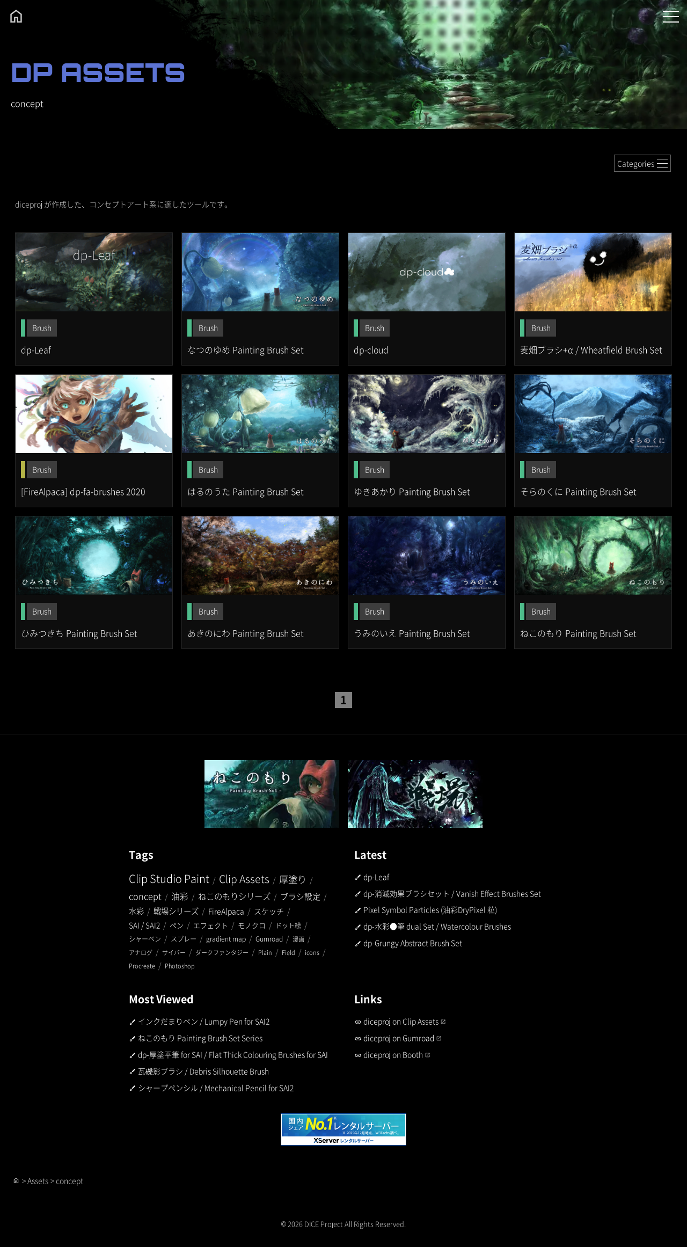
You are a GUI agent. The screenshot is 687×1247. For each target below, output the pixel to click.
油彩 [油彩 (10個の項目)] (179, 896)
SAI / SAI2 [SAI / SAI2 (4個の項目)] (144, 925)
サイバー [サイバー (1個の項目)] (174, 952)
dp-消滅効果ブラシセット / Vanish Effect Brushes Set (452, 893)
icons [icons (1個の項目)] (312, 952)
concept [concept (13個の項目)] (145, 895)
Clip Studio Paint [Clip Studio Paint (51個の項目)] (169, 878)
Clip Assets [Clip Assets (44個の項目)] (244, 878)
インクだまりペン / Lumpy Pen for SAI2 (203, 1021)
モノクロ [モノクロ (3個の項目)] (252, 925)
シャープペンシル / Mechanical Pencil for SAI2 (216, 1087)
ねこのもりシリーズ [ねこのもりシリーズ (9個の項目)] (234, 896)
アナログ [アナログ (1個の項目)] (140, 952)
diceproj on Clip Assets (400, 1021)
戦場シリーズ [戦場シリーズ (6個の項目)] (176, 910)
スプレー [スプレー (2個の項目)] (183, 938)
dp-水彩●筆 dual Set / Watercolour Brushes (437, 926)
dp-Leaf (376, 876)
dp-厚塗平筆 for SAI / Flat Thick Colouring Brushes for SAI (233, 1054)
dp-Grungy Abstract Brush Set (412, 942)
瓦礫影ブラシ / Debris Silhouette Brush (203, 1071)
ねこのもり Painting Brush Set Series (200, 1037)
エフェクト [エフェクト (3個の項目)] (210, 925)
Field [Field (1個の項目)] (288, 952)
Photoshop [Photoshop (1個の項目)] (180, 965)
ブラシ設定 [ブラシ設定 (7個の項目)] (300, 896)
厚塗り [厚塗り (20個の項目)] (292, 879)
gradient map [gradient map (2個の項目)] (226, 938)
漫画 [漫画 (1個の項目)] (298, 939)
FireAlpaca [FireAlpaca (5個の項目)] (226, 911)
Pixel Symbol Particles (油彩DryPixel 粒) (430, 910)
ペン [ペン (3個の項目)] (177, 925)
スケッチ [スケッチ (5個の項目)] (269, 911)
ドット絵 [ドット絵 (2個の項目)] (288, 925)
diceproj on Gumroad (398, 1037)
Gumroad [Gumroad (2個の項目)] (269, 938)
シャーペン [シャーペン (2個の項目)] (145, 938)
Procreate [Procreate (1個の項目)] (142, 965)
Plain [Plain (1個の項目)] (265, 952)
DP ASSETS (98, 72)
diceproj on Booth (393, 1054)
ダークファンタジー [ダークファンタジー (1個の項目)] (222, 952)
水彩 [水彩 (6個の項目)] (136, 910)
